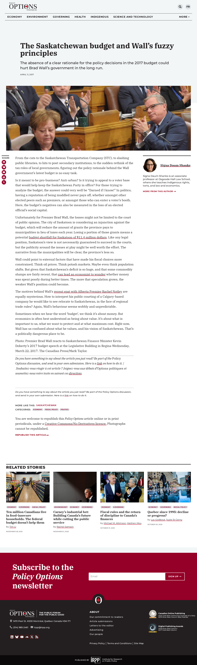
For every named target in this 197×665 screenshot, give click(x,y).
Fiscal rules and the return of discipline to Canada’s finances (120, 515)
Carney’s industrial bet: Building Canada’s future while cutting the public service (72, 517)
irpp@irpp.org (42, 627)
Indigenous (100, 16)
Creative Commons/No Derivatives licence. (75, 424)
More (183, 16)
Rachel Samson (65, 526)
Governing (61, 16)
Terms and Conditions (119, 643)
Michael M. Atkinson (115, 523)
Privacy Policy (97, 643)
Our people (96, 634)
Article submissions (101, 621)
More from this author (159, 191)
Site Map (139, 643)
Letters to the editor (102, 625)
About (94, 612)
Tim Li (12, 526)
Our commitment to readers (106, 617)
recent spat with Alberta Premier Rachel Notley (88, 291)
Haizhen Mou (134, 523)
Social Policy (38, 507)
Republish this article (32, 435)
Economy (14, 16)
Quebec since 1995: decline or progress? (168, 513)
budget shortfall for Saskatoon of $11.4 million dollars (68, 237)
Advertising (96, 629)
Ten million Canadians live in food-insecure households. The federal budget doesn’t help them (26, 517)
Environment (37, 16)
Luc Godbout (158, 519)
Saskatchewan (46, 405)
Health (80, 16)
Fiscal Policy (51, 409)
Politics (64, 409)
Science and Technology (133, 16)
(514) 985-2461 (20, 627)
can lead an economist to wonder (82, 274)
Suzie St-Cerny (174, 519)
